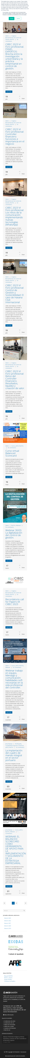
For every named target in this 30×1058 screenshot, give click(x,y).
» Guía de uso (6, 1030)
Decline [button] (18, 18)
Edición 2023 (7, 918)
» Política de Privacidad (9, 1024)
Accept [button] (11, 18)
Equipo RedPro (8, 979)
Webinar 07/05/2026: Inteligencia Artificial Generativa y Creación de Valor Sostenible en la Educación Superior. (14, 1038)
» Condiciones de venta (9, 1021)
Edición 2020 (7, 926)
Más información (9, 1015)
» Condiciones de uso (8, 1023)
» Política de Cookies (8, 1026)
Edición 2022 (7, 920)
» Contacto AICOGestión (9, 1028)
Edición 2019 (7, 928)
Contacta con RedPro (9, 981)
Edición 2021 (7, 923)
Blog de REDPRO (8, 976)
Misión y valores (8, 977)
